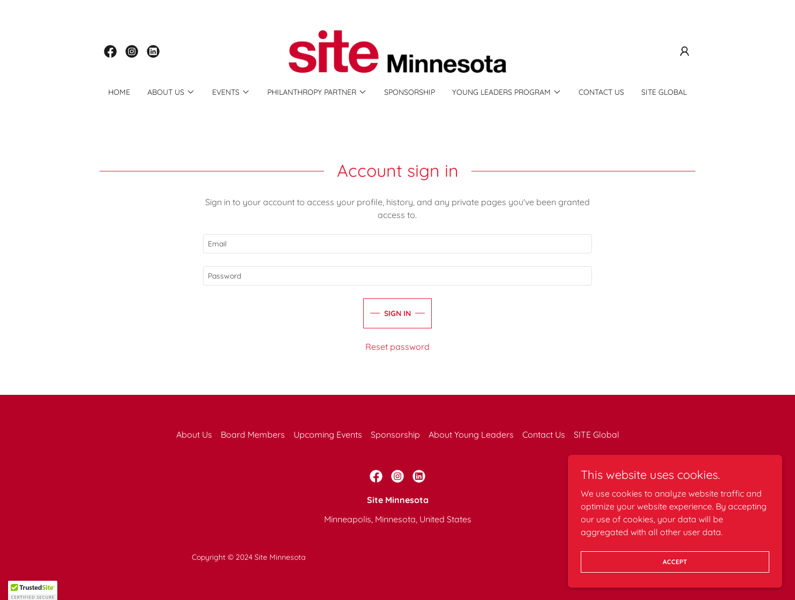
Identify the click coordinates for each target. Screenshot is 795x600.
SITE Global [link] (664, 92)
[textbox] (397, 243)
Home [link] (119, 92)
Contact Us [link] (601, 92)
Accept (675, 562)
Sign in (397, 313)
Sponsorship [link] (409, 92)
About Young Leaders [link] (471, 434)
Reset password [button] (397, 346)
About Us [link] (194, 434)
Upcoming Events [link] (328, 434)
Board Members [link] (253, 434)
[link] (110, 51)
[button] (684, 51)
